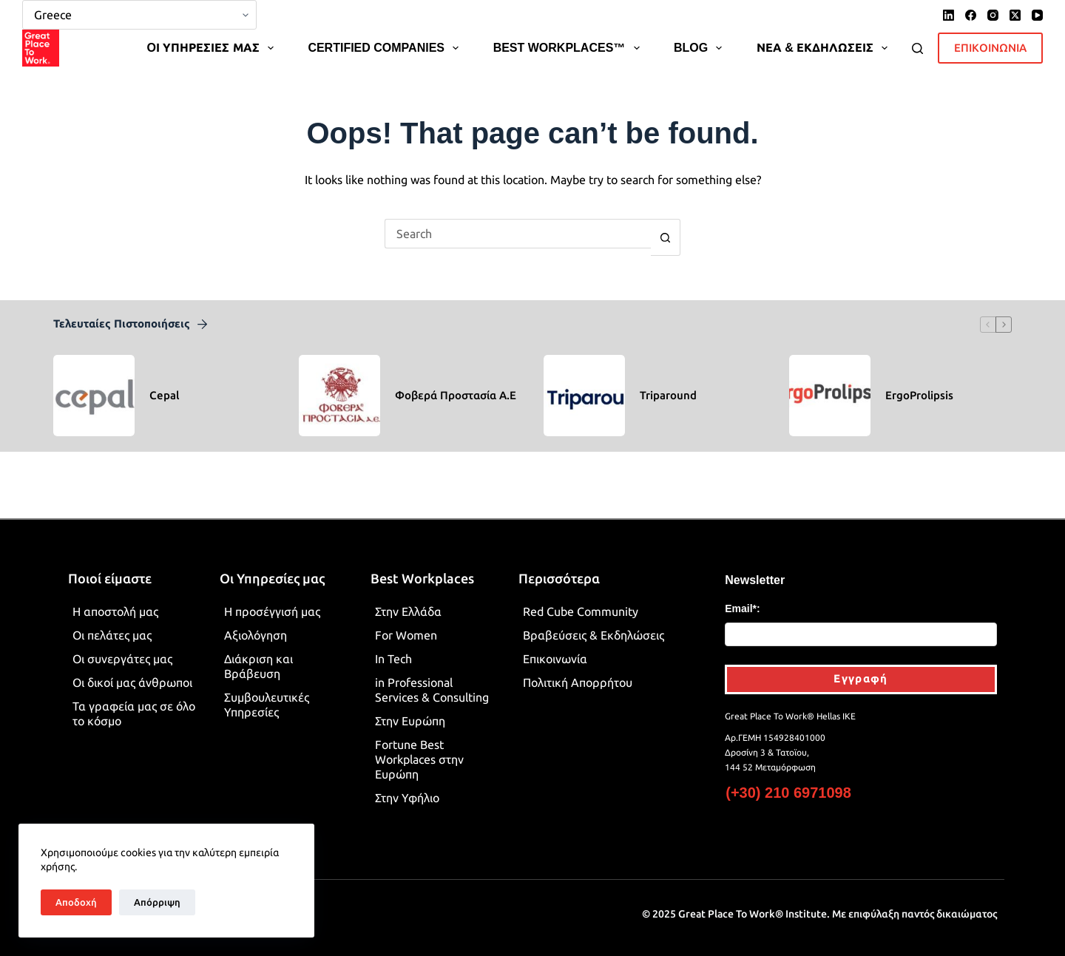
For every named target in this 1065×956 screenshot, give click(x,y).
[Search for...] (518, 221)
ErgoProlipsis (919, 382)
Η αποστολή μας (115, 599)
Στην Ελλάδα (408, 599)
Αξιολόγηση (255, 622)
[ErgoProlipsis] (829, 383)
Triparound (668, 382)
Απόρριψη (157, 902)
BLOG (701, 35)
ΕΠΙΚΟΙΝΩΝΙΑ (990, 35)
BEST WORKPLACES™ (569, 35)
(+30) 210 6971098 (788, 780)
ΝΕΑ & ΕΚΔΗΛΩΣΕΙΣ (825, 35)
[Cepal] (94, 383)
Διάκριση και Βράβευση (258, 654)
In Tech (393, 646)
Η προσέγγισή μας (272, 599)
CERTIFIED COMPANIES (386, 35)
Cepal (164, 382)
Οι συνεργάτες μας (122, 646)
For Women (406, 622)
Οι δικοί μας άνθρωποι (132, 670)
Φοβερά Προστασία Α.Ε (455, 382)
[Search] (917, 35)
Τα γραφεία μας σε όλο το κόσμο (133, 701)
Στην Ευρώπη (410, 708)
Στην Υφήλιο (407, 785)
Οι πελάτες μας (112, 622)
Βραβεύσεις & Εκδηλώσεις (593, 622)
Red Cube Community (580, 599)
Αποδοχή (76, 902)
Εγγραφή (861, 666)
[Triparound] (584, 383)
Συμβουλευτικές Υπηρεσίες (266, 692)
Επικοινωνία (555, 646)
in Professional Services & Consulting (432, 677)
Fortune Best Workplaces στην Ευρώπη (419, 746)
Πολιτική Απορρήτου (577, 670)
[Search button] (665, 224)
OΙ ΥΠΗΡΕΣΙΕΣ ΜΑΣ (213, 35)
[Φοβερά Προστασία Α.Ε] (339, 383)
